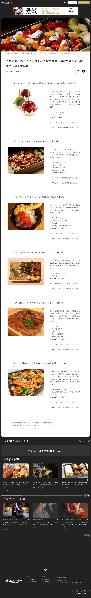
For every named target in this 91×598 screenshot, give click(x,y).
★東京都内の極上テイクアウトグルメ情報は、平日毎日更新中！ (32, 422)
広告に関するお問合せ (31, 581)
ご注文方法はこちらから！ (70, 122)
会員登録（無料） (83, 2)
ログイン (72, 2)
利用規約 (43, 576)
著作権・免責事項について (47, 581)
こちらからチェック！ (35, 425)
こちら (76, 127)
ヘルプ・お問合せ (30, 579)
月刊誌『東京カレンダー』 (62, 577)
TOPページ (29, 576)
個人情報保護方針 (45, 579)
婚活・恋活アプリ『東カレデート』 (64, 580)
